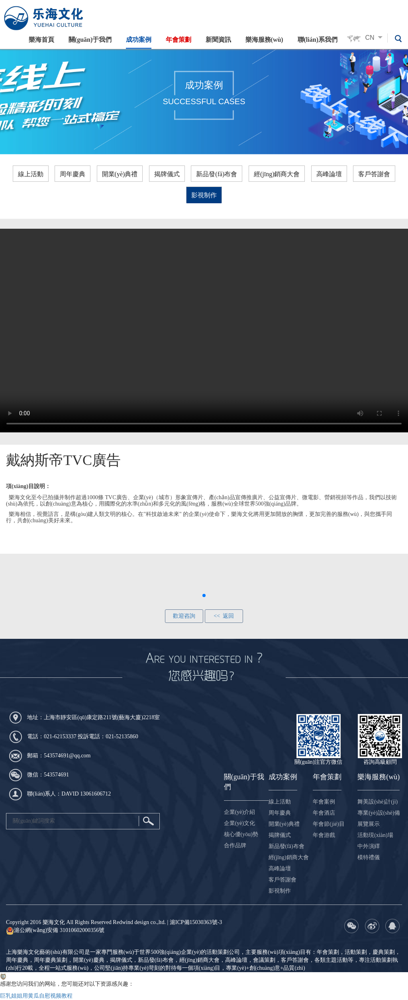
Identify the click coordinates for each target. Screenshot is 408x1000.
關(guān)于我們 (89, 39)
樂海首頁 (41, 39)
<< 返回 (224, 616)
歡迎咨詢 (184, 616)
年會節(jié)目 (328, 824)
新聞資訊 (218, 39)
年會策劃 (178, 39)
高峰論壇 (329, 174)
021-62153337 (60, 736)
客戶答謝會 (374, 174)
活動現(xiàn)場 (375, 835)
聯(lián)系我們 (317, 39)
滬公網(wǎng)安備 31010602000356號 (55, 930)
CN (376, 37)
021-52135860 (122, 736)
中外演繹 (368, 846)
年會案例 (324, 802)
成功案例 (138, 39)
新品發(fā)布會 (216, 174)
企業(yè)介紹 (239, 812)
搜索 (148, 821)
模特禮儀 (368, 857)
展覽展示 (368, 824)
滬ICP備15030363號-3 (196, 922)
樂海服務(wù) (264, 39)
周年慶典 (72, 174)
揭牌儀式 (167, 174)
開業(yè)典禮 (120, 174)
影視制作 (204, 195)
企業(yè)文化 (239, 823)
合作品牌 (235, 845)
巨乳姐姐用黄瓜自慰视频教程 (36, 996)
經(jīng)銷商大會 (277, 174)
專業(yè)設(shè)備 (378, 813)
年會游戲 (324, 835)
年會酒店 (324, 813)
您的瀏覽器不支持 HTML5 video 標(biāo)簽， (204, 330)
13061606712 (95, 794)
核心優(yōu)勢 (241, 834)
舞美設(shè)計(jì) (377, 802)
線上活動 (30, 174)
